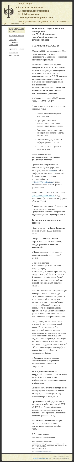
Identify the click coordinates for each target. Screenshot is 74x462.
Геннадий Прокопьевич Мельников (14, 42)
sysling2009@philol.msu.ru (43, 182)
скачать (52, 170)
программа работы (16, 36)
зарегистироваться (16, 49)
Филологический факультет (41, 458)
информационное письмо (16, 29)
